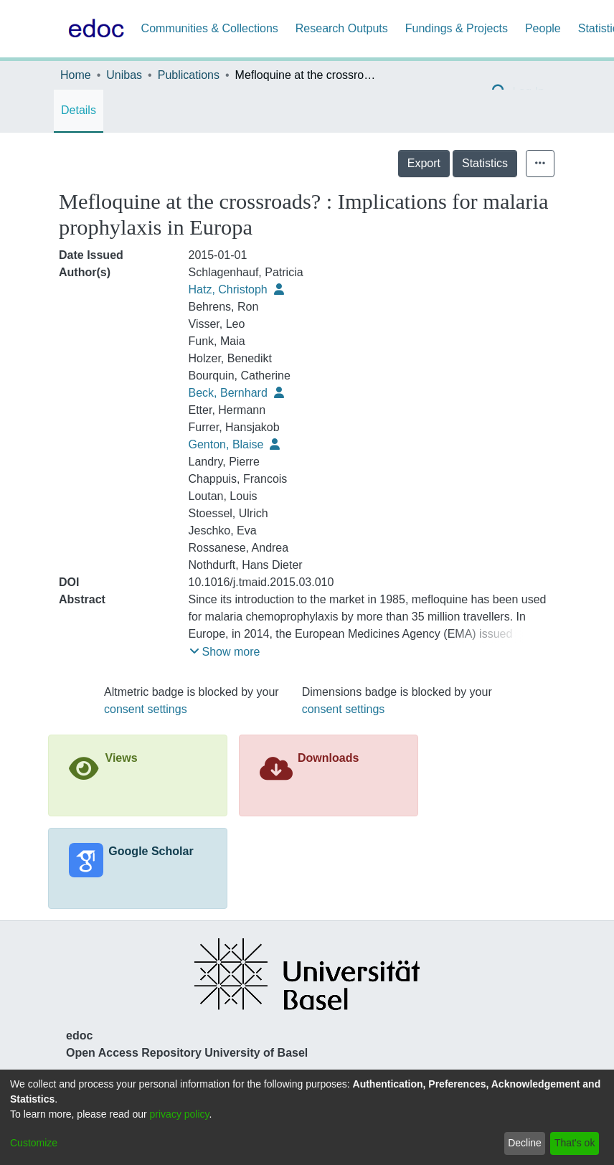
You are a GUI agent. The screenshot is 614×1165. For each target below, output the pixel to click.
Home (75, 75)
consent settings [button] (145, 709)
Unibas (124, 75)
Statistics (485, 163)
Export (423, 163)
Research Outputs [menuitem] (342, 28)
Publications (188, 75)
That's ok (574, 1143)
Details (78, 110)
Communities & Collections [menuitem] (209, 28)
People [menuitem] (543, 28)
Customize (33, 1143)
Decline (525, 1143)
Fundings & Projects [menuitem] (456, 28)
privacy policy (179, 1114)
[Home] (93, 28)
